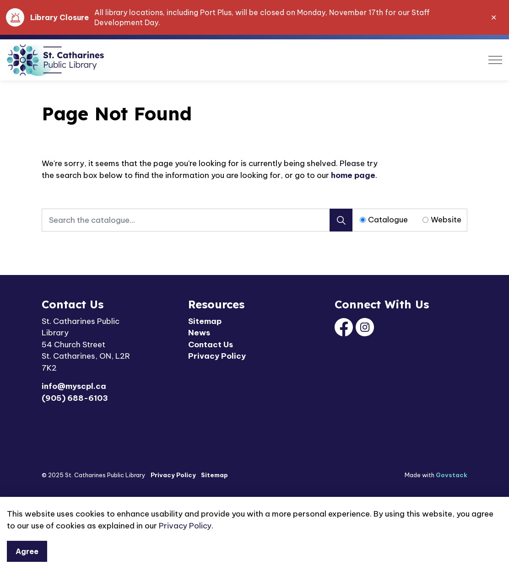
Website (446, 220)
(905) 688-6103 (75, 398)
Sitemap (205, 321)
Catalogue (388, 220)
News (199, 333)
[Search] (341, 220)
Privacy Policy (217, 356)
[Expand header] (495, 60)
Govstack (451, 475)
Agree (27, 551)
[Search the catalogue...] (197, 220)
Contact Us (210, 344)
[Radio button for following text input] (363, 220)
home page (353, 175)
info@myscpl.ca (74, 386)
